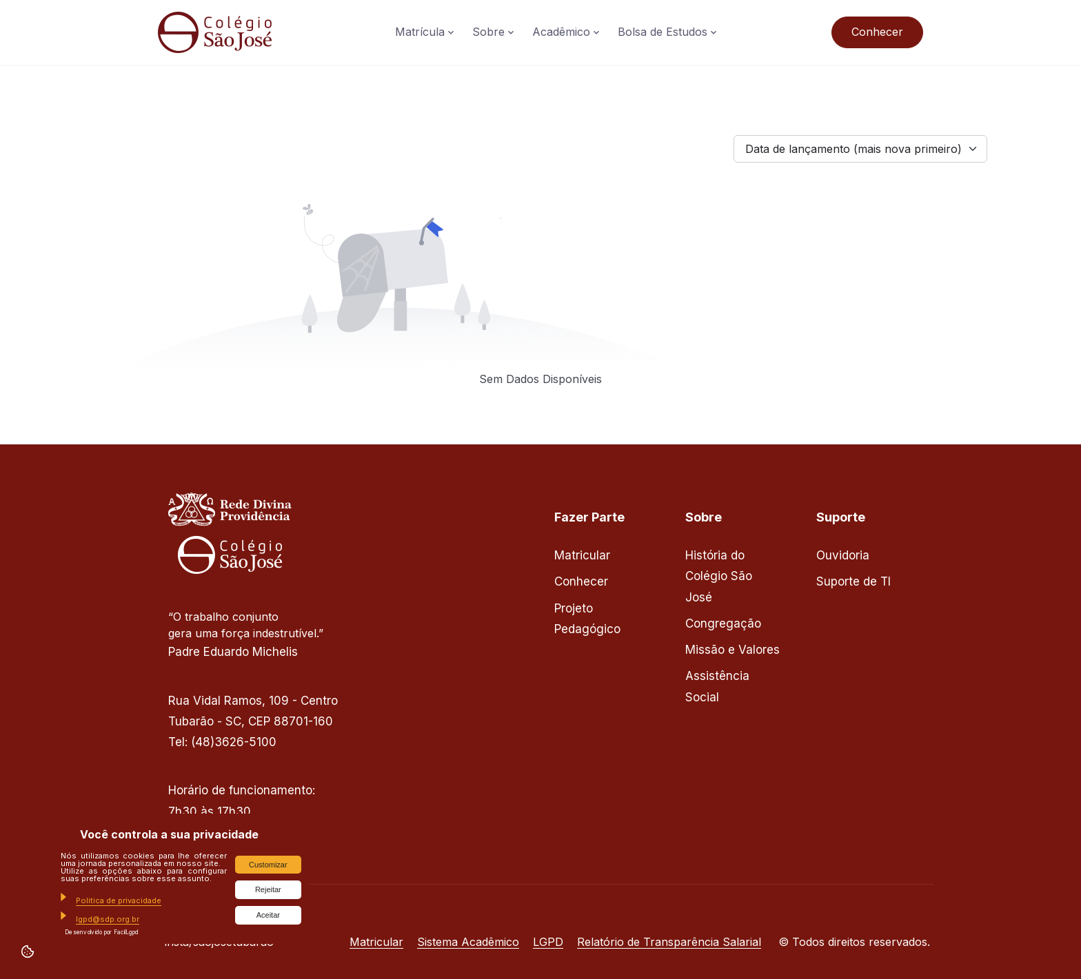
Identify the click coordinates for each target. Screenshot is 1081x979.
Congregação (723, 623)
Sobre (488, 32)
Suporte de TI (853, 581)
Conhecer (877, 32)
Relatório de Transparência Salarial (669, 942)
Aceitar (268, 915)
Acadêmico (561, 32)
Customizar (268, 865)
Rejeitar (268, 889)
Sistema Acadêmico (468, 942)
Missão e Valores (732, 650)
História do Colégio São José (718, 576)
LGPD (548, 942)
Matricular (582, 555)
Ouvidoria (842, 555)
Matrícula (420, 32)
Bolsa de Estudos (662, 32)
